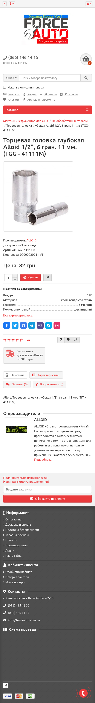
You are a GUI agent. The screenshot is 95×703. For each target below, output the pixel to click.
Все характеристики (17, 315)
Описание (15, 375)
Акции (30, 94)
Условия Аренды (16, 535)
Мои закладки (14, 582)
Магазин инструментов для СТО (25, 121)
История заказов (16, 577)
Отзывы (11, 99)
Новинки (48, 94)
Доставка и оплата (17, 524)
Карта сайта (12, 555)
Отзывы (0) (17, 384)
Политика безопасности (21, 529)
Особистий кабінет (17, 572)
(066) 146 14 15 (16, 613)
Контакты (69, 94)
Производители (15, 545)
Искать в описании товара (23, 87)
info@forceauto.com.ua (21, 620)
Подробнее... (43, 459)
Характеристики (46, 375)
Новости (11, 94)
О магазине (12, 519)
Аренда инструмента (38, 99)
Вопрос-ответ (49, 384)
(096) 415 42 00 (16, 605)
